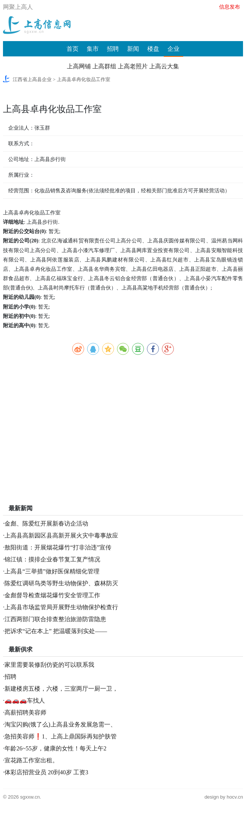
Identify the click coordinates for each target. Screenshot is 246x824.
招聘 (113, 49)
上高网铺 (79, 66)
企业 (173, 49)
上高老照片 (133, 66)
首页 (73, 49)
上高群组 (104, 66)
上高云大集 (164, 66)
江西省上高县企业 (32, 79)
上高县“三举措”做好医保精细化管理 (51, 571)
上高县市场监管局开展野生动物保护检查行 (61, 607)
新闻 (133, 49)
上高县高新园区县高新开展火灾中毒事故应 (61, 535)
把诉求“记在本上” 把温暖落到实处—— (55, 631)
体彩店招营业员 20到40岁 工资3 (46, 772)
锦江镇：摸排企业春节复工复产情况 (52, 559)
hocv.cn (235, 797)
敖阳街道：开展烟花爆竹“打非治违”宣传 (57, 547)
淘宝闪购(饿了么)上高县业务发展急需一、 (60, 724)
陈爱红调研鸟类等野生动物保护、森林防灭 (61, 583)
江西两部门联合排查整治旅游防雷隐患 (55, 619)
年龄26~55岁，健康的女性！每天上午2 (55, 748)
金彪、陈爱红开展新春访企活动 (46, 523)
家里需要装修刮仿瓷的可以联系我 (49, 665)
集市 (93, 49)
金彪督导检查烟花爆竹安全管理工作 (52, 595)
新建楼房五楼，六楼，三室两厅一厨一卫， (61, 688)
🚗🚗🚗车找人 (24, 700)
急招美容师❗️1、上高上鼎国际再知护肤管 (60, 736)
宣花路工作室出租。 (31, 760)
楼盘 (153, 49)
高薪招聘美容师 (25, 712)
